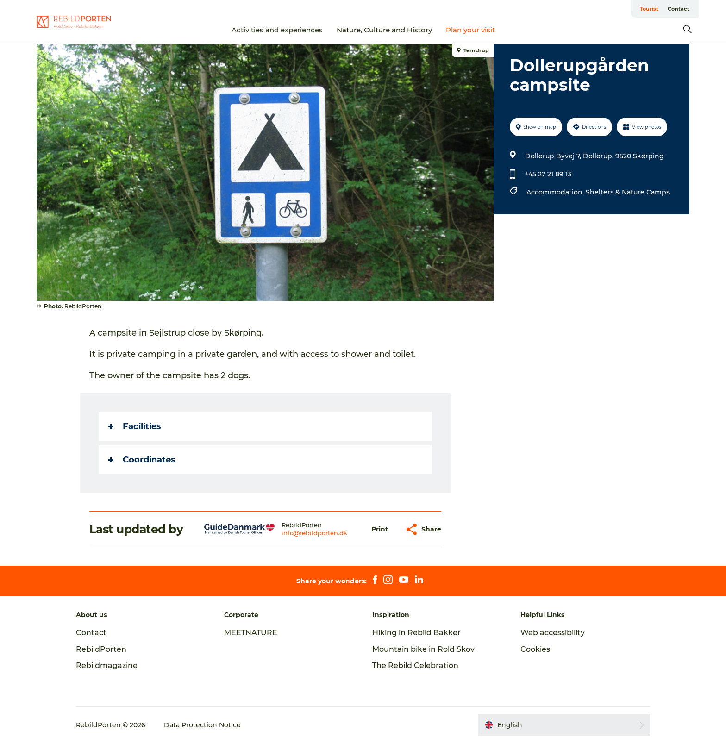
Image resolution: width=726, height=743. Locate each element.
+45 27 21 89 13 (548, 174)
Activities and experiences (277, 29)
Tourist (649, 9)
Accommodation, (556, 192)
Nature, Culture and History (384, 29)
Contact (678, 9)
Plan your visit (470, 29)
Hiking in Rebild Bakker (416, 632)
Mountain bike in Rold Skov (423, 649)
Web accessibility (552, 632)
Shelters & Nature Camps (628, 192)
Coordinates (141, 460)
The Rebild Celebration (415, 665)
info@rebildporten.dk (314, 533)
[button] (380, 529)
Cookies (535, 649)
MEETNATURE (250, 632)
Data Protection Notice (202, 725)
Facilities (134, 426)
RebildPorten (101, 649)
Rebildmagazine (107, 665)
